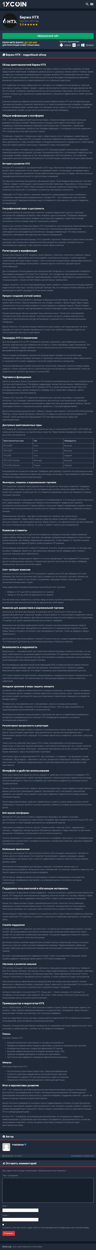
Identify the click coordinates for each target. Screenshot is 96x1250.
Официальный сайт (48, 35)
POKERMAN (18, 1145)
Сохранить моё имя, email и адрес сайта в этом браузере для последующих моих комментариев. (45, 1227)
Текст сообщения (10, 1175)
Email (5, 1215)
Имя (5, 1206)
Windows (90, 45)
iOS (78, 45)
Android (67, 45)
